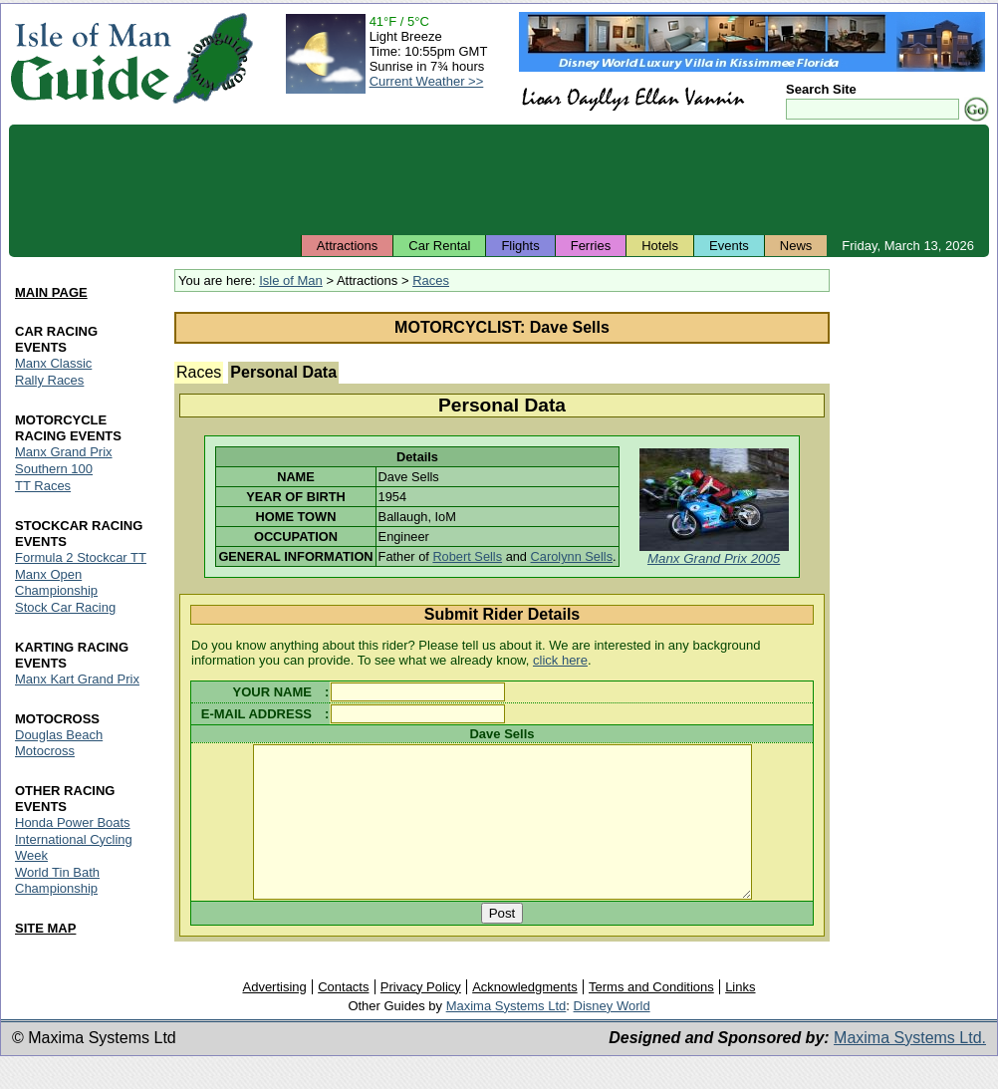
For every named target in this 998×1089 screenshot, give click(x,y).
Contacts (343, 1016)
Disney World (612, 1035)
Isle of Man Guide (90, 58)
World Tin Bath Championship (57, 880)
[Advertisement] (499, 179)
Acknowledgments (525, 1016)
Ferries (591, 245)
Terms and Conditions (651, 1016)
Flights (520, 245)
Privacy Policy (420, 1016)
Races (430, 280)
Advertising (274, 1016)
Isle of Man (291, 280)
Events (729, 245)
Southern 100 (54, 468)
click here (560, 660)
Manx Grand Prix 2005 (713, 558)
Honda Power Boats (72, 822)
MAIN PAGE (51, 292)
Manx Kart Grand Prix (77, 679)
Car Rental (439, 245)
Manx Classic (53, 363)
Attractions (347, 245)
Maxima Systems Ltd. (910, 1067)
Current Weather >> (427, 81)
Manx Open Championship (56, 582)
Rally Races (49, 380)
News (796, 245)
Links (740, 1016)
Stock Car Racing (65, 607)
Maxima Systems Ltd (506, 1035)
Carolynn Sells (572, 556)
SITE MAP (45, 928)
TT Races (43, 485)
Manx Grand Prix (64, 451)
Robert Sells (467, 556)
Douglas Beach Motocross (59, 742)
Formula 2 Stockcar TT (80, 557)
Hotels (659, 245)
